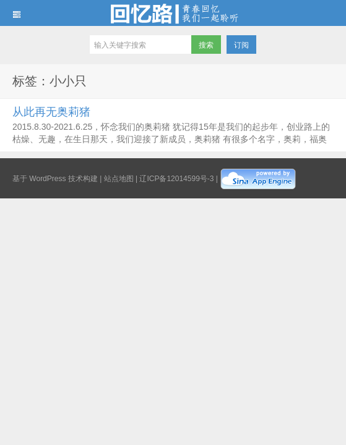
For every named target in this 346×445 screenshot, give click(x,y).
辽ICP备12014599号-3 (176, 178)
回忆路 (173, 13)
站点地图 (119, 178)
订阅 (241, 45)
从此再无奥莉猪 (51, 112)
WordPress (47, 178)
